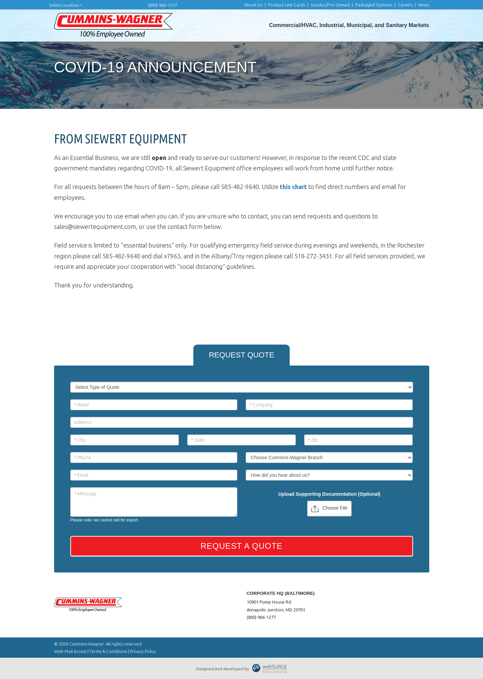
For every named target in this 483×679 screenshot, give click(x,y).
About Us (253, 4)
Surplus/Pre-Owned (330, 4)
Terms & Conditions (108, 651)
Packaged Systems (373, 4)
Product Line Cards (286, 4)
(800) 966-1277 (162, 5)
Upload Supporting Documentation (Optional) (329, 494)
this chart (293, 186)
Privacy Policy (143, 651)
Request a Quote (241, 546)
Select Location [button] (64, 5)
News (423, 4)
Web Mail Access (70, 651)
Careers (405, 4)
